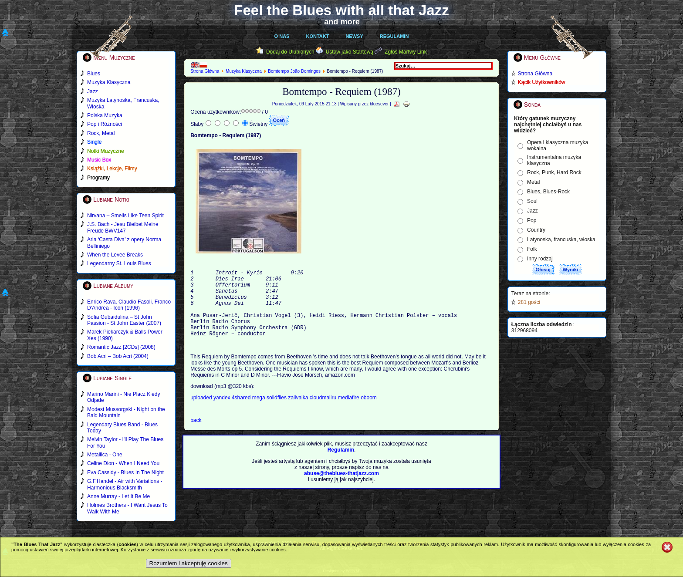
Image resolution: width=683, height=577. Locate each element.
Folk (532, 249)
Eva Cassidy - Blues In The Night (125, 472)
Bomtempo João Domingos (294, 71)
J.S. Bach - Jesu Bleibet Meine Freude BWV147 (122, 227)
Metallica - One (104, 455)
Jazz (532, 211)
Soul (532, 201)
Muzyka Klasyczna (244, 71)
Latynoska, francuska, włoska (561, 239)
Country (536, 230)
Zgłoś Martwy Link (406, 52)
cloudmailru (324, 413)
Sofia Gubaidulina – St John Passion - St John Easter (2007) (124, 320)
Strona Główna (204, 71)
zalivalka (298, 413)
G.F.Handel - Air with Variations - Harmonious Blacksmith (124, 484)
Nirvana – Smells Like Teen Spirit (125, 216)
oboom (369, 413)
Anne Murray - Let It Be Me (118, 496)
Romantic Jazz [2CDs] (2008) (121, 347)
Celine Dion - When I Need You (123, 463)
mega (259, 413)
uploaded (201, 413)
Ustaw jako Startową (349, 52)
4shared (242, 413)
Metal (533, 182)
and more (342, 21)
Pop (531, 220)
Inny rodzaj (540, 259)
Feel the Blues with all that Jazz (341, 10)
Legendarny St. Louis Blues (119, 263)
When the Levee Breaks (115, 255)
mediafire (348, 413)
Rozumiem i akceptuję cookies (188, 563)
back (195, 436)
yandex (222, 413)
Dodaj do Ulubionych (290, 52)
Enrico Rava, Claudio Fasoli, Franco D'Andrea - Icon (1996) (129, 305)
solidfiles (277, 413)
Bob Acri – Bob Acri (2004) (118, 356)
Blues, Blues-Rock (548, 192)
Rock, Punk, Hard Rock (554, 172)
